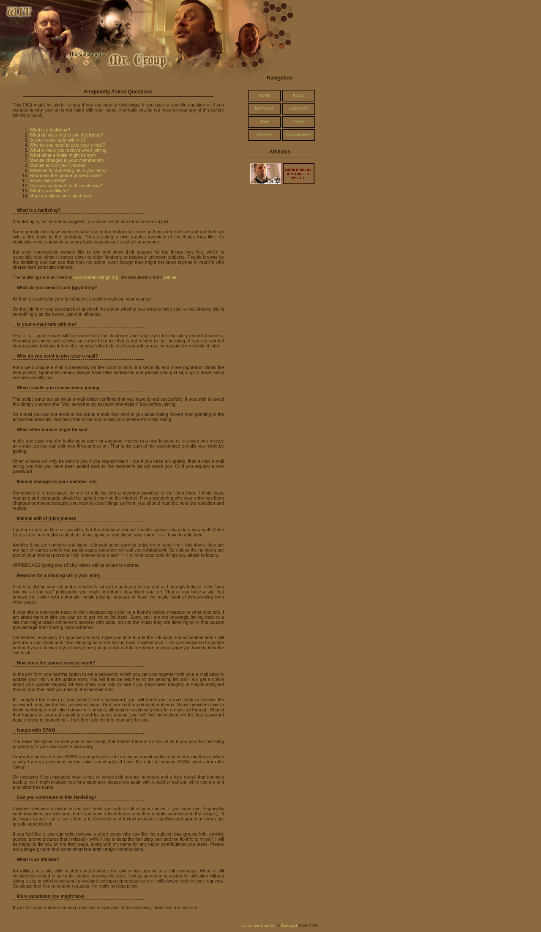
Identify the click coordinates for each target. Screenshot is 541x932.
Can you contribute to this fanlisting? (66, 185)
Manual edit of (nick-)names (57, 165)
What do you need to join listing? (66, 134)
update (265, 135)
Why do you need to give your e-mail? (67, 145)
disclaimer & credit (257, 926)
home (264, 95)
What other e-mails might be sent (63, 155)
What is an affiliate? (49, 190)
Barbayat (289, 926)
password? (298, 135)
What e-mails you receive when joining (68, 150)
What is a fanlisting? (50, 129)
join (264, 122)
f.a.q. (298, 95)
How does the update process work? (66, 175)
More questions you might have (61, 195)
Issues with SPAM (48, 180)
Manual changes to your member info (67, 160)
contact (298, 109)
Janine (169, 277)
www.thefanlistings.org (95, 277)
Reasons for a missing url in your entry (68, 170)
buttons (264, 109)
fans (298, 122)
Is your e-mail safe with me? (58, 139)
